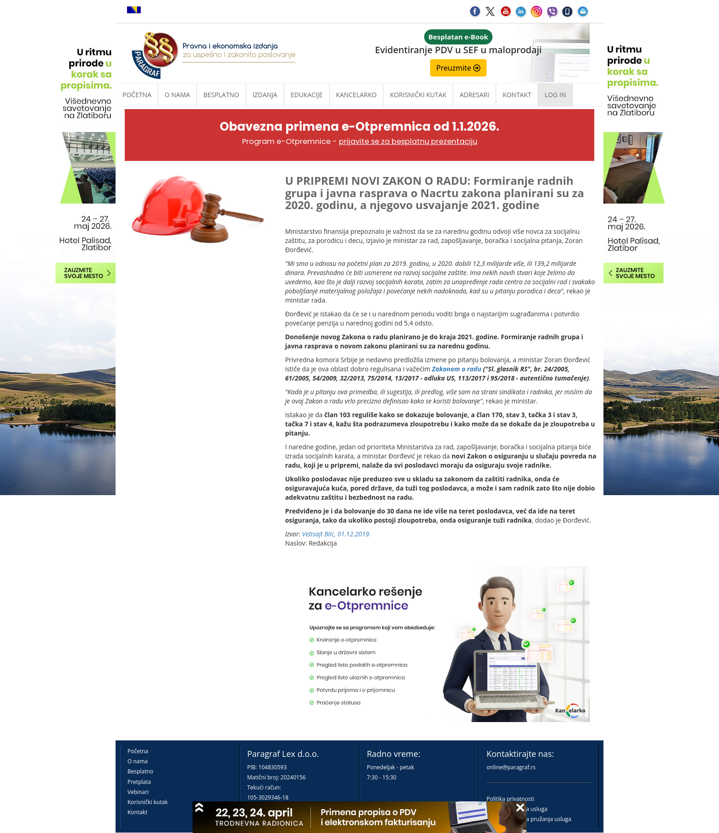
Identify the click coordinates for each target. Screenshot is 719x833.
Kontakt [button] (517, 94)
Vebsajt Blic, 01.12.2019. (336, 534)
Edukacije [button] (307, 94)
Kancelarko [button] (356, 94)
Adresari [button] (474, 94)
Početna (136, 94)
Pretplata (139, 782)
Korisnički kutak (147, 802)
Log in (555, 94)
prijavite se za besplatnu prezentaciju (408, 141)
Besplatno (221, 94)
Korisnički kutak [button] (418, 94)
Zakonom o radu (456, 368)
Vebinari (138, 792)
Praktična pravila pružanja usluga (529, 819)
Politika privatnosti (510, 799)
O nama (177, 94)
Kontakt (137, 812)
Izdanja (265, 94)
